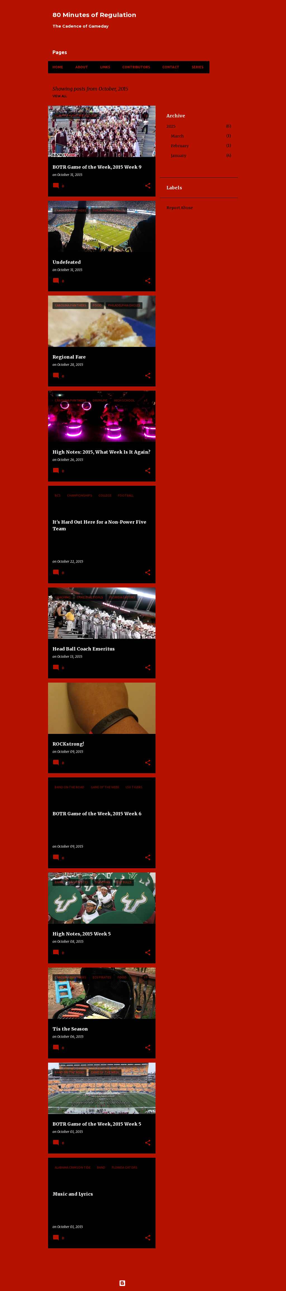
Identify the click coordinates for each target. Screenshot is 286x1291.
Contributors (136, 67)
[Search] (234, 18)
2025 (171, 126)
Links (105, 67)
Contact (170, 67)
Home (58, 67)
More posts (102, 1264)
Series (197, 67)
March (177, 136)
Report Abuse (179, 207)
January (178, 155)
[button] (147, 186)
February (180, 145)
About (81, 67)
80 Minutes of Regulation (94, 15)
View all (60, 96)
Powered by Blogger (143, 1283)
